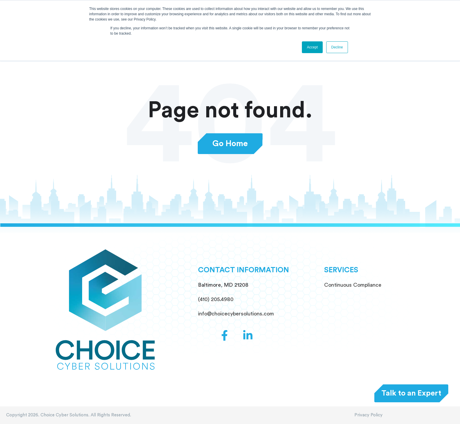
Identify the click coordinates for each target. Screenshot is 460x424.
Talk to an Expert (411, 393)
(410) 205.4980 (216, 299)
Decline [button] (337, 47)
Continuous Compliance (352, 285)
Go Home (230, 144)
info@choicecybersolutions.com (236, 313)
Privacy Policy (368, 415)
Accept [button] (312, 47)
